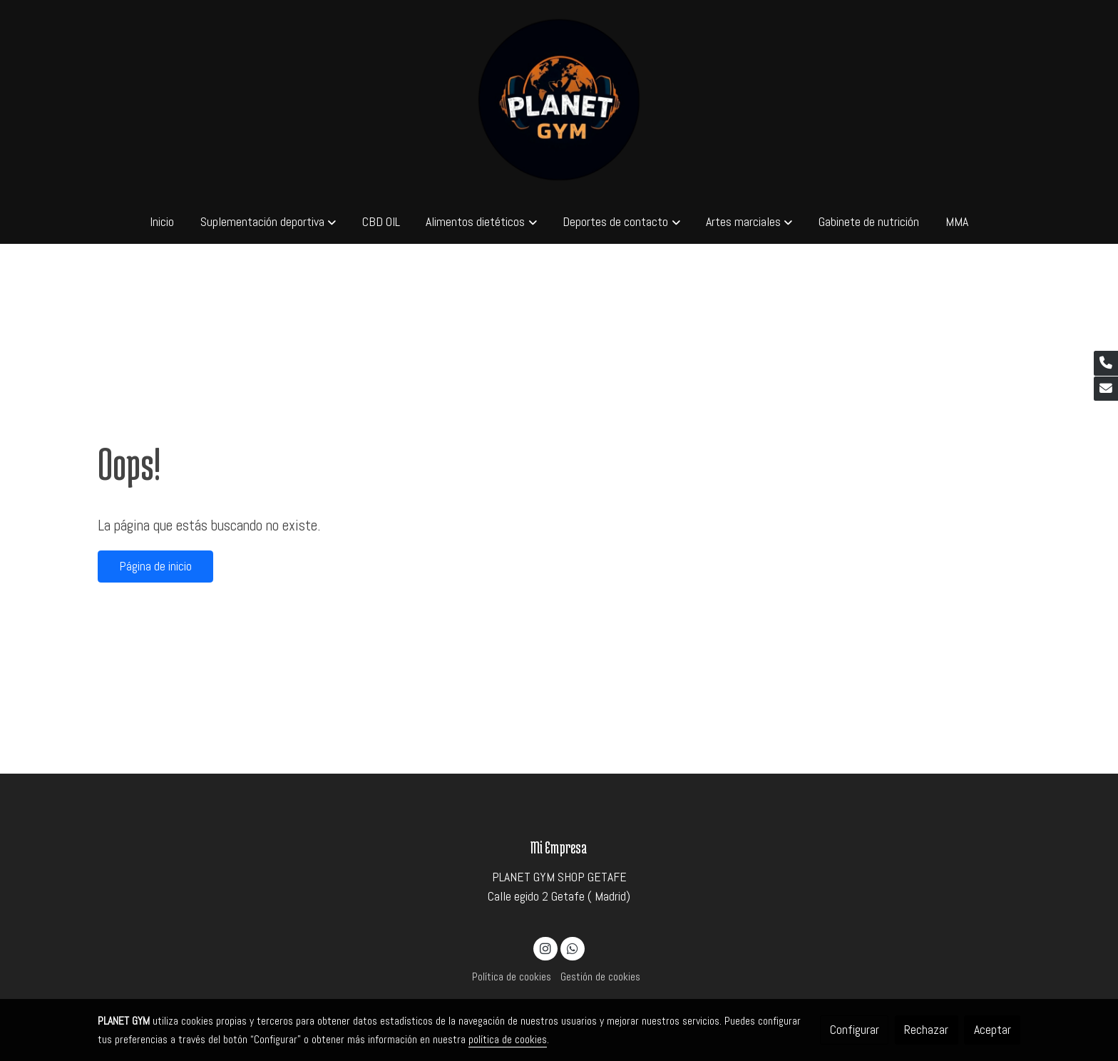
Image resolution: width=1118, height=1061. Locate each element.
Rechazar (926, 1029)
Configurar (854, 1029)
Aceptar (992, 1029)
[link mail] (1106, 388)
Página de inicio (155, 566)
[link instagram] (546, 947)
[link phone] (1106, 363)
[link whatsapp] (572, 947)
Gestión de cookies (600, 977)
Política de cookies (511, 977)
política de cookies (507, 1039)
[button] (268, 222)
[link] (559, 99)
